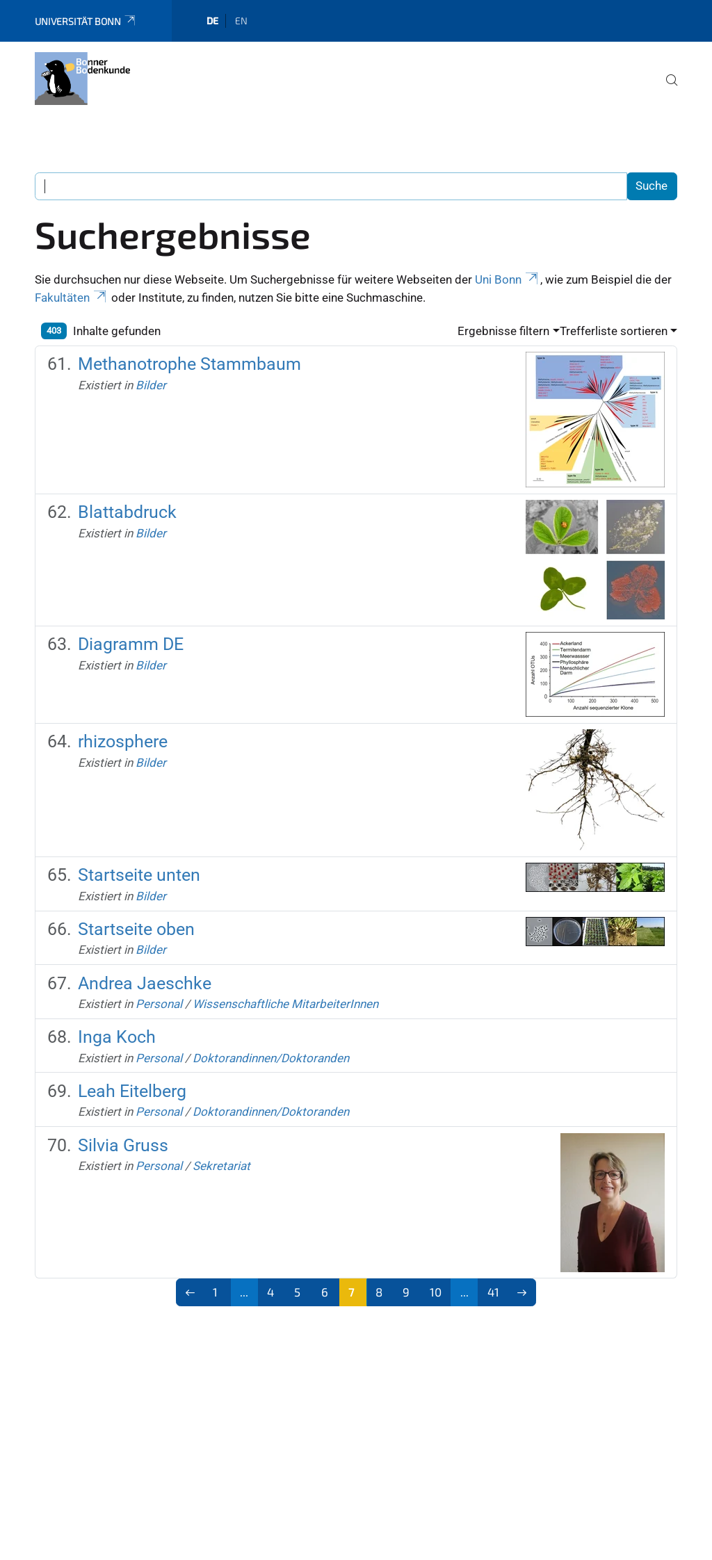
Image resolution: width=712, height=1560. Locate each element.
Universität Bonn (86, 21)
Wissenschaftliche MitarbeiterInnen (285, 1004)
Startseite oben (136, 929)
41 (493, 1292)
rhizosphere (123, 741)
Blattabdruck (127, 512)
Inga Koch (117, 1037)
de (212, 20)
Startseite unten (139, 875)
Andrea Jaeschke (144, 983)
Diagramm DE (131, 644)
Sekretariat (221, 1166)
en (241, 20)
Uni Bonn (507, 279)
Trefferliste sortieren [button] (614, 331)
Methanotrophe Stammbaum (189, 364)
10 (436, 1292)
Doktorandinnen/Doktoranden (271, 1058)
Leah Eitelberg (132, 1091)
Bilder (151, 385)
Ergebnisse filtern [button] (503, 331)
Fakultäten (71, 297)
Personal (159, 1004)
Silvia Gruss (123, 1145)
